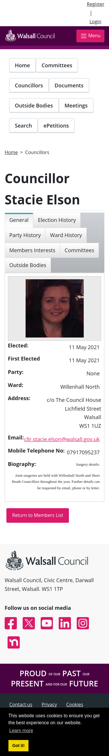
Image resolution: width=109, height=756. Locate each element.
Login (95, 21)
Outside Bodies (34, 105)
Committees (57, 65)
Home (22, 65)
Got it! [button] (18, 745)
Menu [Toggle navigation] (90, 36)
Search (23, 125)
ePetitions (56, 125)
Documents (69, 85)
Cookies (74, 704)
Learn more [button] (21, 730)
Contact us (20, 704)
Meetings (76, 105)
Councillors (29, 85)
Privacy (49, 704)
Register (95, 4)
